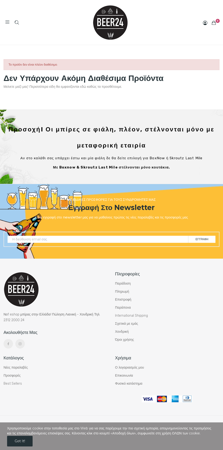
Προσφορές (12, 376)
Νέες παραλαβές (16, 368)
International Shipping (131, 316)
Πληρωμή (122, 292)
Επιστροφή (123, 300)
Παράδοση (123, 284)
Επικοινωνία (124, 376)
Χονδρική (122, 332)
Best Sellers (13, 384)
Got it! (20, 441)
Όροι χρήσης (124, 340)
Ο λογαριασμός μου (129, 368)
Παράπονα (123, 308)
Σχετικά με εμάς (126, 324)
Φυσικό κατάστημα (128, 384)
